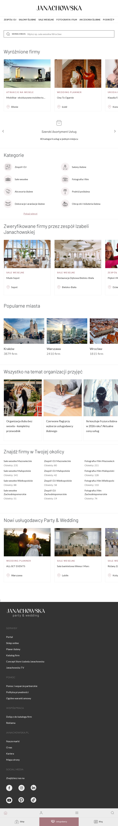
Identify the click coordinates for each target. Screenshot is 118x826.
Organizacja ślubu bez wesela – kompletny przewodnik (19, 426)
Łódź (64, 106)
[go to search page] (112, 813)
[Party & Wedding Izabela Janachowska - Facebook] (9, 788)
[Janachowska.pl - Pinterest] (21, 800)
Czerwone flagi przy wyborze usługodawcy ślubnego (59, 426)
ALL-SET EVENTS (15, 566)
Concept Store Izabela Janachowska (25, 661)
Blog (98, 822)
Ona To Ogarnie (65, 97)
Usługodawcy (59, 821)
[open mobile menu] (77, 813)
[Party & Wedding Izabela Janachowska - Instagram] (21, 788)
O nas (9, 747)
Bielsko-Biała (69, 287)
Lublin (65, 575)
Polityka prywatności (17, 692)
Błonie (14, 106)
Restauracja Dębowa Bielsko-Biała (75, 277)
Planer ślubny (13, 649)
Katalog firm (13, 655)
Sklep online (12, 643)
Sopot (14, 287)
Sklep (19, 822)
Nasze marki (13, 741)
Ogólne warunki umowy (18, 698)
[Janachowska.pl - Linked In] (34, 788)
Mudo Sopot (13, 277)
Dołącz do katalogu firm (19, 716)
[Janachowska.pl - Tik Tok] (34, 800)
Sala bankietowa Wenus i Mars (73, 566)
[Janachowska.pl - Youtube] (9, 800)
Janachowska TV (15, 667)
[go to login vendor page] (41, 813)
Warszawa (16, 575)
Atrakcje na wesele (20, 92)
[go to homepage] (5, 813)
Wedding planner (69, 92)
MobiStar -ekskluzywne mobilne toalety (26, 97)
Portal (9, 636)
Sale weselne (15, 272)
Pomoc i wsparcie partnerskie (21, 685)
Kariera (10, 753)
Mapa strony (13, 759)
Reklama (10, 722)
